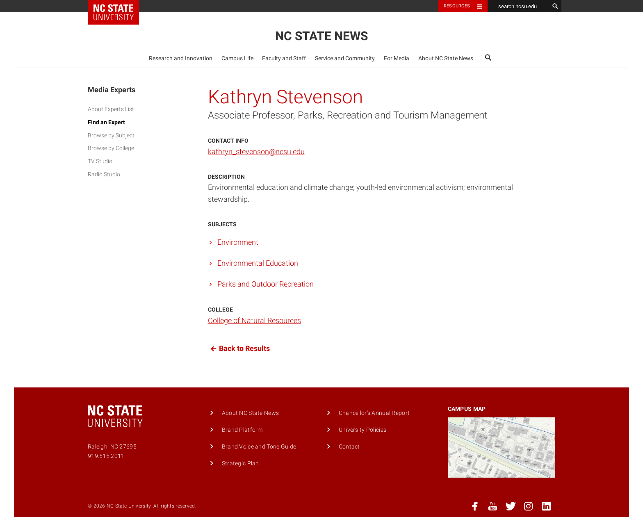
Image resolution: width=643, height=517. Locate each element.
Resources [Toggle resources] (457, 6)
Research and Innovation (180, 58)
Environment (237, 242)
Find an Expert (106, 122)
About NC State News (445, 58)
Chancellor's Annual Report (374, 413)
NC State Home (118, 6)
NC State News (321, 36)
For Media (396, 58)
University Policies (362, 429)
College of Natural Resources (254, 320)
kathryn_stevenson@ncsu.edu (256, 151)
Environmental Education (257, 263)
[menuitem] (181, 58)
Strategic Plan (240, 463)
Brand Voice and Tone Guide (259, 446)
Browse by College (111, 148)
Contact (349, 446)
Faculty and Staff (284, 58)
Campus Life (237, 58)
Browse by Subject (111, 135)
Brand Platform (242, 429)
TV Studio (100, 161)
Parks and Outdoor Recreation (265, 284)
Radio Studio (104, 174)
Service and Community (345, 58)
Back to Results (239, 349)
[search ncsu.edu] (518, 6)
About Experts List (111, 109)
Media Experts (111, 89)
